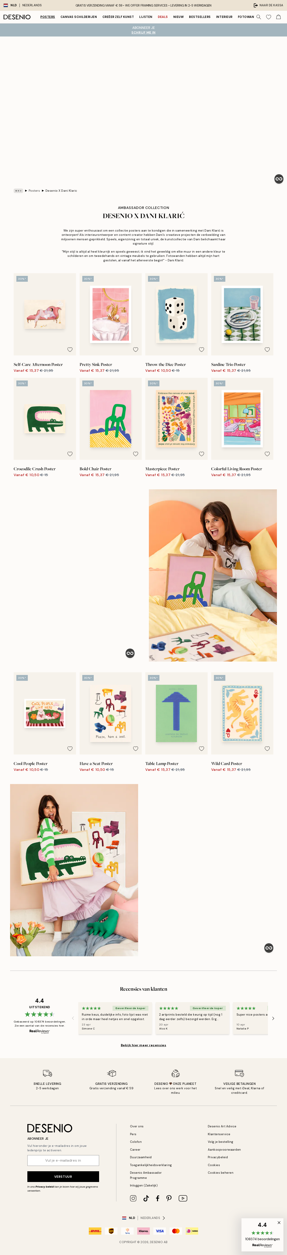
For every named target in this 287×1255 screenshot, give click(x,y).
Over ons (137, 1126)
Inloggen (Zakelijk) (144, 1185)
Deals (163, 17)
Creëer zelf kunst (118, 17)
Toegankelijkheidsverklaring (151, 1165)
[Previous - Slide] (72, 1018)
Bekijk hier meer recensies (143, 1045)
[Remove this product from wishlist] (70, 349)
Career (135, 1150)
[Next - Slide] (273, 1018)
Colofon (136, 1142)
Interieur (224, 17)
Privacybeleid (218, 1157)
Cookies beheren (221, 1173)
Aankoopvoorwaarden (224, 1150)
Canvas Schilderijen (79, 17)
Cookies (214, 1165)
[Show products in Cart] (278, 17)
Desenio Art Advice (222, 1126)
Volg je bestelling (220, 1142)
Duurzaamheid (141, 1157)
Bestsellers (200, 17)
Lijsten (145, 17)
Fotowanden (249, 17)
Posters (47, 17)
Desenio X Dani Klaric (61, 191)
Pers (133, 1134)
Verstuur (63, 1177)
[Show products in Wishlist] (269, 17)
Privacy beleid (44, 1186)
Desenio (156, 1242)
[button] (262, 1234)
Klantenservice (219, 1134)
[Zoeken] (259, 17)
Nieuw (178, 17)
